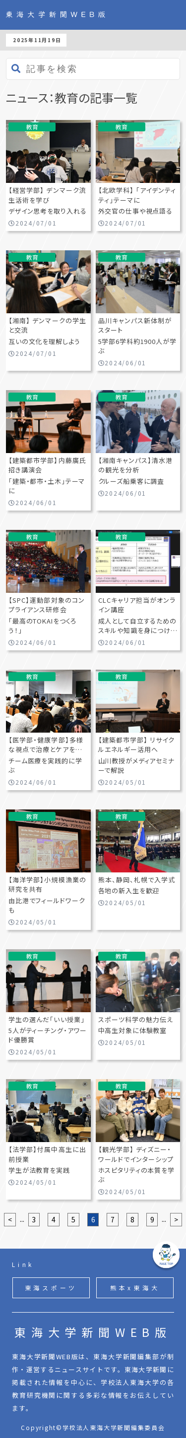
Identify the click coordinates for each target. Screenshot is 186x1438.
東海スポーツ (51, 1287)
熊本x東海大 (135, 1287)
